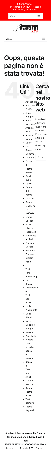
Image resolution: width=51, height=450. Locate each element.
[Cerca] (38, 157)
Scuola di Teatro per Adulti (29, 369)
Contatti (29, 157)
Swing (28, 388)
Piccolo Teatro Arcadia (29, 343)
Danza (28, 183)
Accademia (31, 101)
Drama (28, 202)
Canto (28, 142)
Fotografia (30, 231)
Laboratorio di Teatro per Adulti (31, 295)
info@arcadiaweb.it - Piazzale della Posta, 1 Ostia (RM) (25, 8)
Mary (28, 321)
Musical (29, 332)
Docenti (29, 198)
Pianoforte (30, 336)
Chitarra (29, 154)
